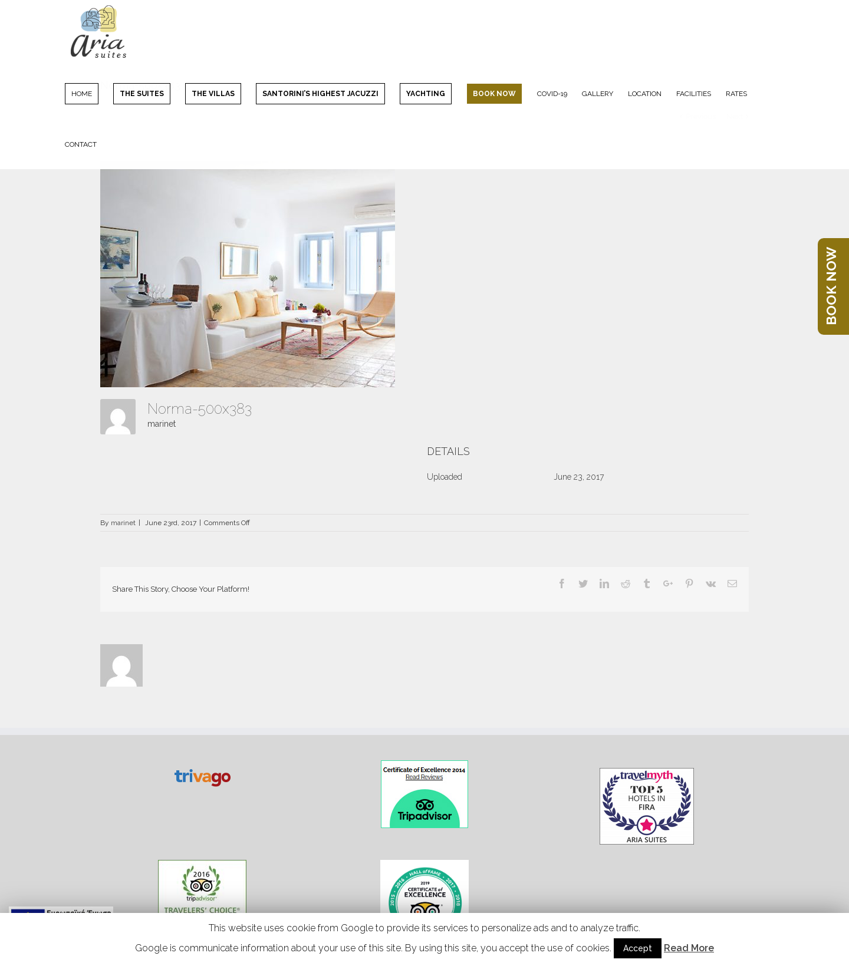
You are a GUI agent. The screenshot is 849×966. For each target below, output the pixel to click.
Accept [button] (637, 948)
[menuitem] (89, 93)
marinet (161, 423)
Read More (689, 948)
